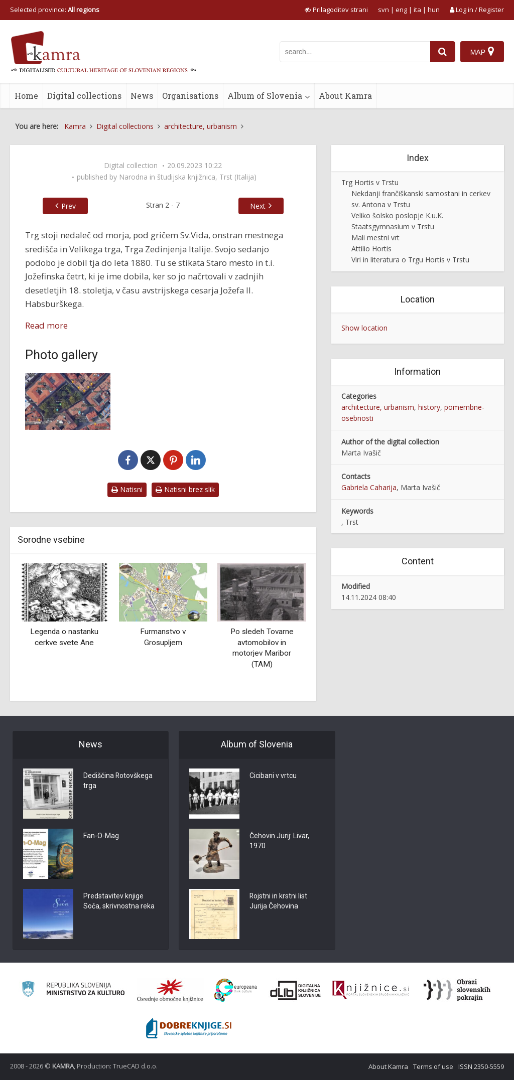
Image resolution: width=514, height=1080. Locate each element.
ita (417, 9)
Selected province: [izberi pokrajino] (54, 9)
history (429, 407)
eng (401, 9)
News (142, 95)
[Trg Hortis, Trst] (67, 401)
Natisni (127, 489)
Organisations (190, 95)
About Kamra (345, 95)
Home (26, 95)
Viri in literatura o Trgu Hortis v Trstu (410, 259)
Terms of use (433, 1066)
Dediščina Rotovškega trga (118, 781)
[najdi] (442, 51)
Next (258, 206)
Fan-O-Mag (101, 836)
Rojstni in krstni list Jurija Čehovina (278, 901)
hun (434, 9)
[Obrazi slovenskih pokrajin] (457, 990)
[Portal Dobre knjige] (188, 1028)
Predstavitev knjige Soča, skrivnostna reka (119, 901)
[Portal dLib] (295, 990)
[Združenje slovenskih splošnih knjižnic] (371, 990)
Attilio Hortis (371, 248)
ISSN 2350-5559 (481, 1066)
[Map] (482, 51)
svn (383, 9)
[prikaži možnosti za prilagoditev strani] (336, 9)
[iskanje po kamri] (355, 51)
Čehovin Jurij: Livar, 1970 (279, 841)
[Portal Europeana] (235, 990)
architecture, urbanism (377, 407)
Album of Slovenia (264, 95)
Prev (68, 206)
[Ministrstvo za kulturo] (73, 990)
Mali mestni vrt (375, 237)
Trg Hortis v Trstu (370, 182)
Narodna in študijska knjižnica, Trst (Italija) (187, 177)
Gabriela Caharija (369, 487)
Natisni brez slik (185, 489)
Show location (364, 328)
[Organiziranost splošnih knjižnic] (170, 990)
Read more (46, 325)
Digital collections (84, 95)
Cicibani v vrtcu (273, 776)
